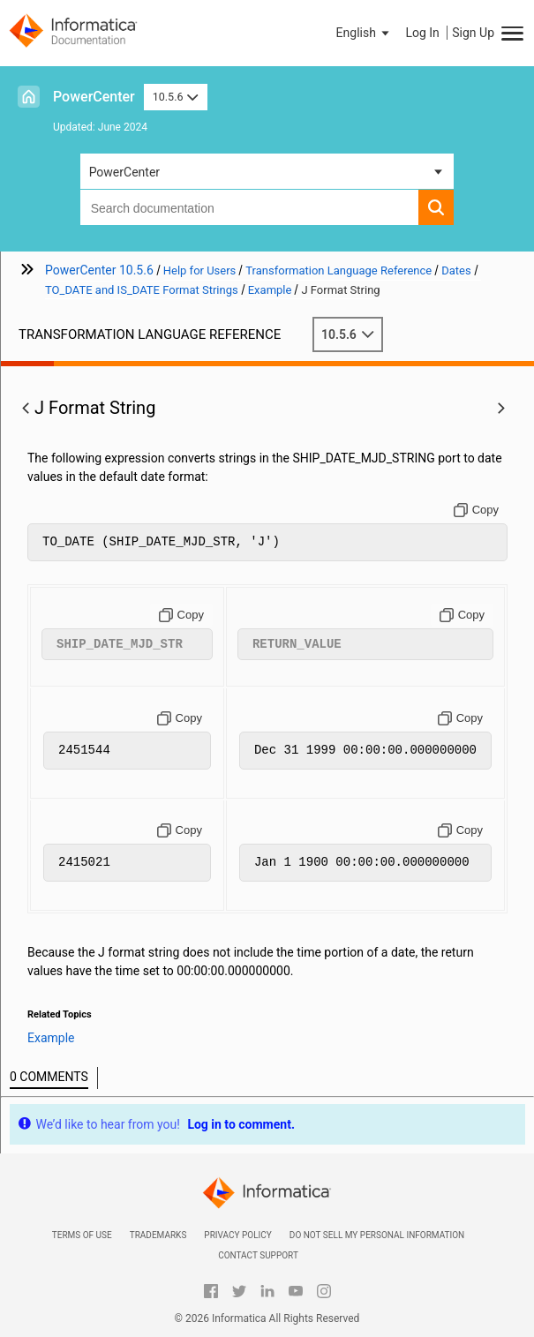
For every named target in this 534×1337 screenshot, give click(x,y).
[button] (364, 32)
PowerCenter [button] (124, 172)
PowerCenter (94, 96)
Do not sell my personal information (377, 1235)
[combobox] (249, 207)
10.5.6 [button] (176, 96)
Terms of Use (82, 1235)
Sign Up (473, 33)
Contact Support (258, 1255)
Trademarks (158, 1235)
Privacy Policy (237, 1235)
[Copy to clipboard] (476, 510)
